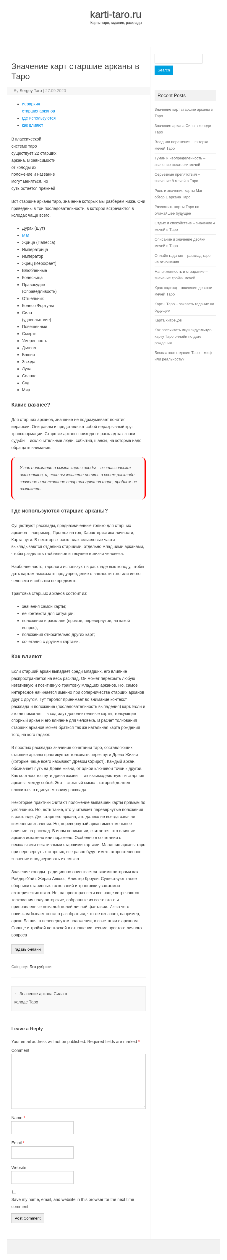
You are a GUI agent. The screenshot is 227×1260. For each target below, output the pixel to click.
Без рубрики (40, 966)
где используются (39, 118)
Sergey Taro (31, 90)
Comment (20, 1050)
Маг (25, 235)
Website (18, 1167)
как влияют (32, 125)
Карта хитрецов (168, 320)
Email (17, 1142)
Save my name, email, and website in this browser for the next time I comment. (73, 1203)
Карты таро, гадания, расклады (116, 23)
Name (18, 1117)
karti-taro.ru (116, 14)
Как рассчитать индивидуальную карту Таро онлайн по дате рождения (183, 336)
